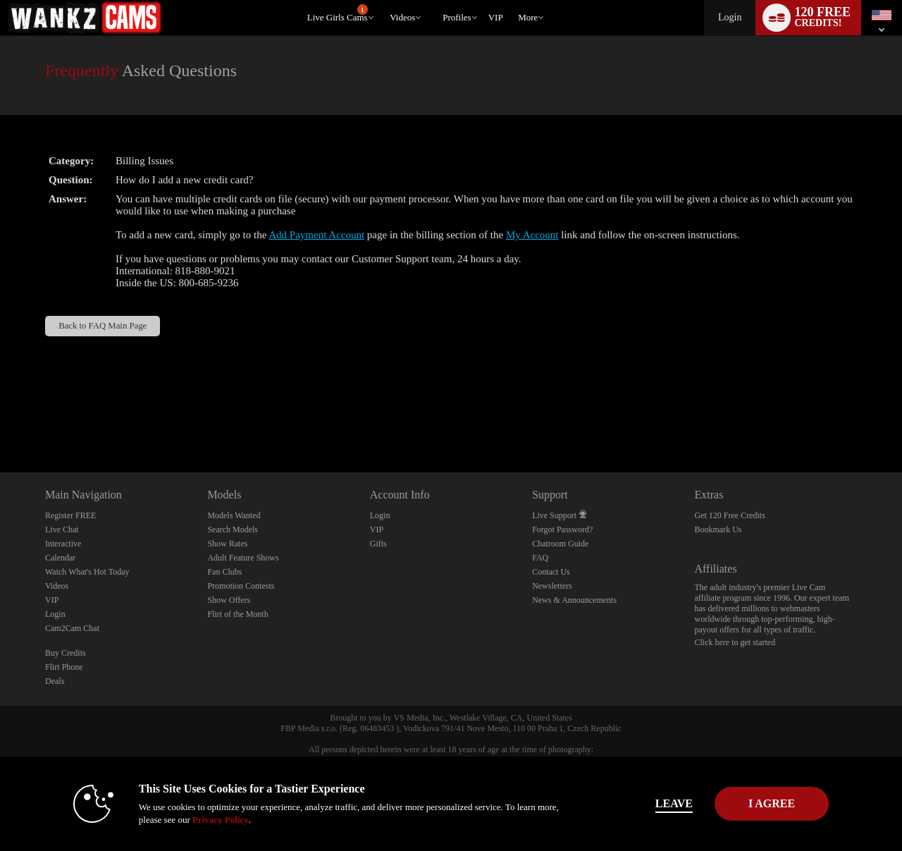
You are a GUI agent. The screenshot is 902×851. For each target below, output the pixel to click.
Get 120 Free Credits (730, 515)
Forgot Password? (562, 529)
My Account (532, 234)
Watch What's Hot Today (87, 572)
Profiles (457, 17)
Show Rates (227, 544)
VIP (495, 17)
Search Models (232, 529)
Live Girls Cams (337, 13)
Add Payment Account (316, 234)
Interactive (63, 544)
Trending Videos (383, 0)
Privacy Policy (194, 819)
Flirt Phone (64, 667)
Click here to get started (735, 642)
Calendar (60, 558)
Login (729, 17)
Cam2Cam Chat (72, 628)
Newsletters (552, 586)
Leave (648, 803)
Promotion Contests (240, 586)
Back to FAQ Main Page (102, 326)
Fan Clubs (224, 572)
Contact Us (551, 572)
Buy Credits (65, 653)
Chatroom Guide (560, 544)
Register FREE (70, 515)
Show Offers (228, 600)
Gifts (378, 544)
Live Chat (62, 529)
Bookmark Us (718, 529)
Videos (402, 17)
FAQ (540, 558)
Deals (54, 681)
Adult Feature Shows (242, 558)
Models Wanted (233, 515)
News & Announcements (574, 600)
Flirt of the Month (237, 614)
